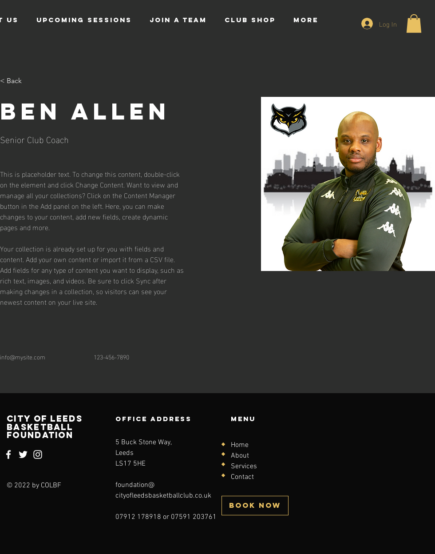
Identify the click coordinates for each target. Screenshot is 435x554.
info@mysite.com (22, 356)
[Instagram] (38, 454)
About (240, 455)
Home (240, 445)
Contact (242, 477)
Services (244, 466)
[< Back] (17, 81)
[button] (414, 23)
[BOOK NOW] (255, 505)
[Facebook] (8, 454)
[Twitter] (23, 454)
